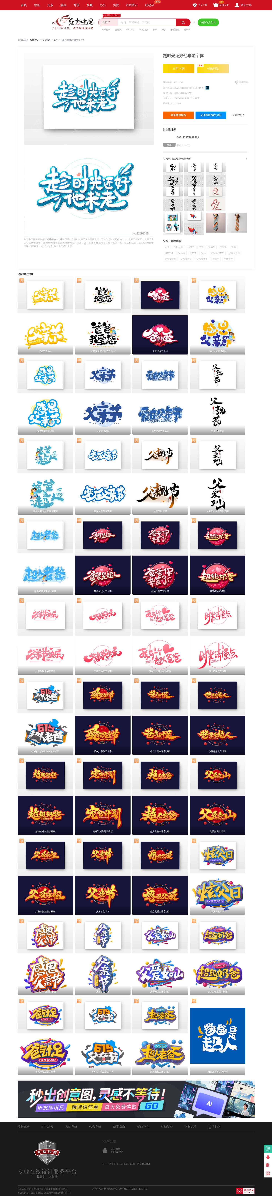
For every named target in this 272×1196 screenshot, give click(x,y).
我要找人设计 (208, 22)
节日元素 (178, 247)
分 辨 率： (169, 93)
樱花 (164, 30)
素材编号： (168, 82)
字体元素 (228, 259)
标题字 (215, 259)
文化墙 (118, 30)
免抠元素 (45, 39)
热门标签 (47, 1126)
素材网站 (34, 39)
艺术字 (57, 39)
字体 (233, 247)
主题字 (223, 247)
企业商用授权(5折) (210, 115)
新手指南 (119, 1126)
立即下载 (178, 68)
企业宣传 (130, 30)
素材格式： (168, 88)
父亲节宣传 (186, 259)
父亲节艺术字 (217, 253)
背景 (76, 5)
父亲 (203, 253)
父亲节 (181, 253)
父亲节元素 (170, 259)
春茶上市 (143, 30)
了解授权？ (238, 115)
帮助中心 (143, 1126)
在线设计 (132, 5)
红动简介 (167, 1126)
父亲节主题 (234, 253)
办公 (103, 5)
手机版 (215, 1127)
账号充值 (95, 1126)
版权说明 (191, 1126)
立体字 (211, 247)
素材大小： (168, 103)
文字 (201, 247)
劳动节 (187, 30)
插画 (63, 5)
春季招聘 (106, 30)
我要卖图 (268, 1149)
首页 (24, 5)
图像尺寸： (169, 98)
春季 (155, 30)
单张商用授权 (178, 115)
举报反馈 (243, 82)
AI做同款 (208, 67)
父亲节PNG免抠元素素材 (177, 159)
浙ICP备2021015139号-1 (56, 1189)
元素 (50, 5)
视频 (90, 5)
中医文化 (175, 30)
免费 (116, 5)
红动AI (151, 3)
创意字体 (169, 253)
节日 (167, 247)
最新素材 (23, 1126)
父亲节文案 (202, 259)
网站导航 (71, 1126)
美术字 (193, 253)
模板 (37, 5)
